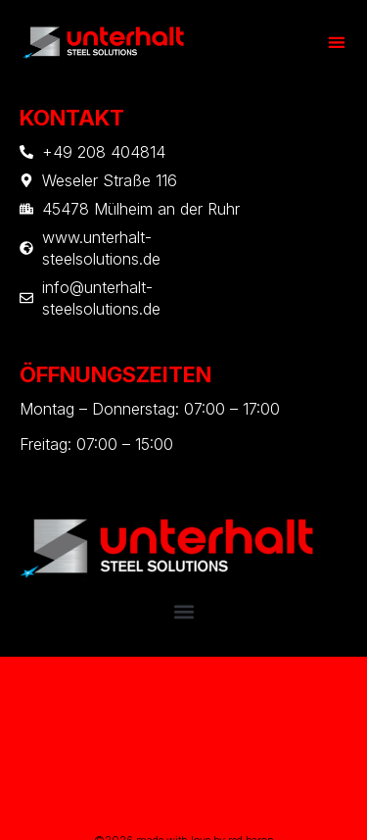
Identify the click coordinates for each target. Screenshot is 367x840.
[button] (337, 41)
